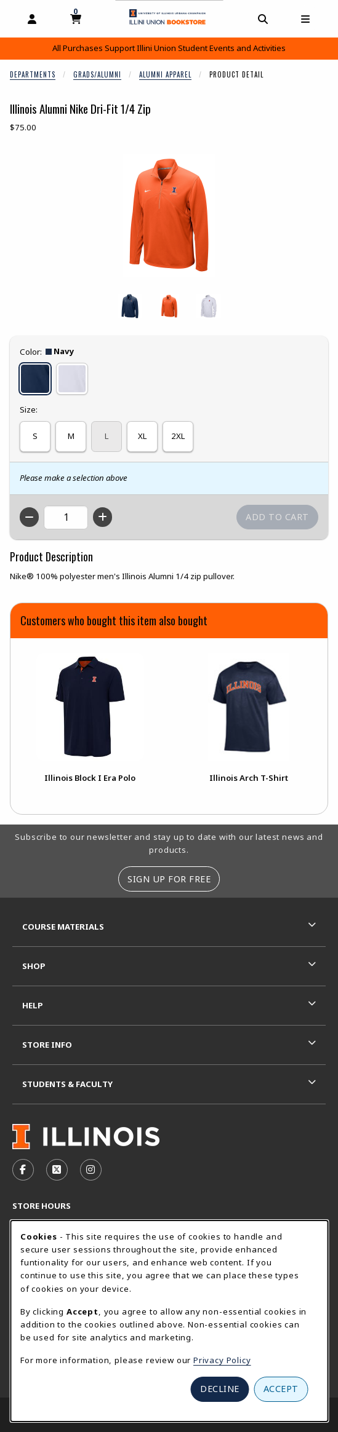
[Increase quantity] (102, 517)
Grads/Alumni (97, 74)
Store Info (47, 1044)
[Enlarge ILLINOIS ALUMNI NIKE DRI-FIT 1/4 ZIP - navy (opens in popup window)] (130, 306)
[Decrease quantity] (29, 517)
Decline (219, 1388)
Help (32, 1005)
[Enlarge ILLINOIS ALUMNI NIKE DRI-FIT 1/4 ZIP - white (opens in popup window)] (208, 306)
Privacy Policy (222, 1360)
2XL (178, 435)
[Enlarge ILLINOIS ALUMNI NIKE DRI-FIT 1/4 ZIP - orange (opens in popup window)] (169, 306)
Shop (34, 965)
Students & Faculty (67, 1084)
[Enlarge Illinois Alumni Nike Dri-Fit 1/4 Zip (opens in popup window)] (169, 215)
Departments (32, 74)
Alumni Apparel (165, 74)
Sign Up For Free (169, 879)
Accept (281, 1388)
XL (142, 435)
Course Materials (63, 926)
